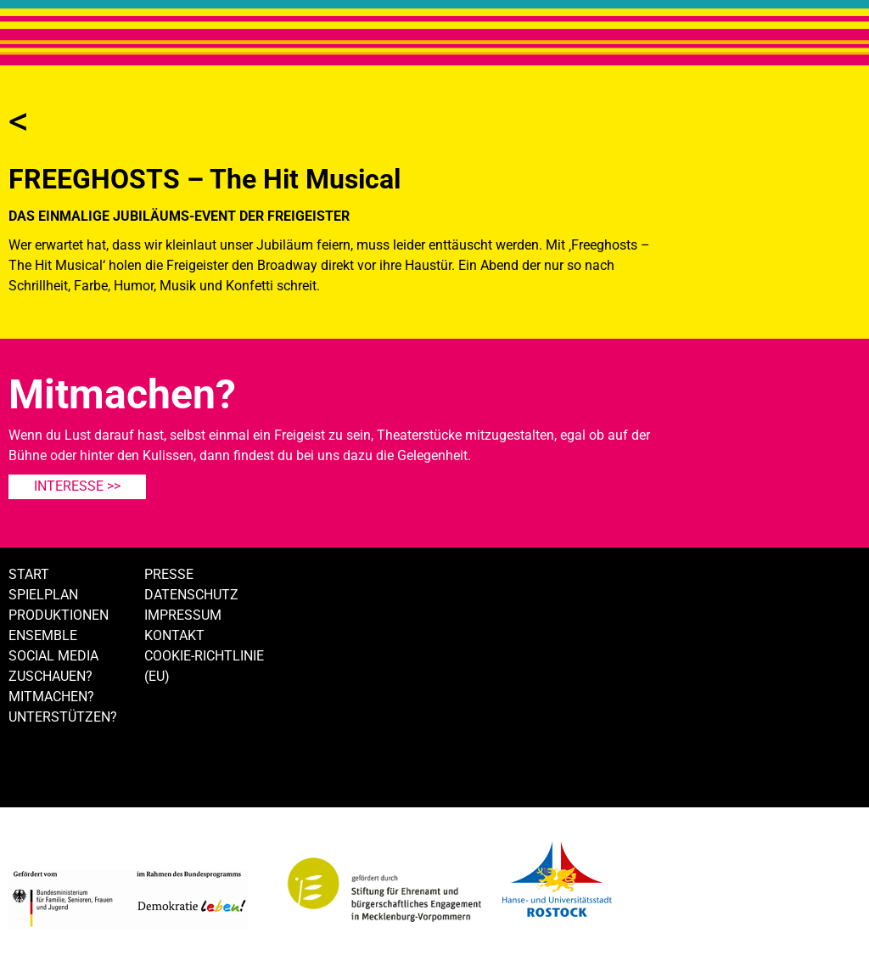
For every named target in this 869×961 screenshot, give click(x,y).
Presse (168, 574)
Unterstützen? (62, 717)
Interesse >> (77, 486)
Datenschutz (191, 595)
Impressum (182, 615)
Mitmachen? (51, 696)
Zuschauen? (50, 676)
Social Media (53, 656)
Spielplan (43, 595)
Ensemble (42, 635)
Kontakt (174, 635)
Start (28, 574)
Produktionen (58, 615)
